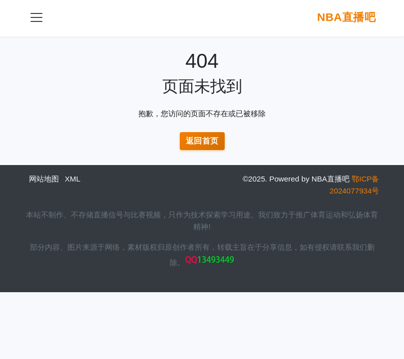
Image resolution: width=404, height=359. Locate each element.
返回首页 (202, 141)
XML (72, 179)
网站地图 (44, 179)
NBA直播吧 (346, 17)
